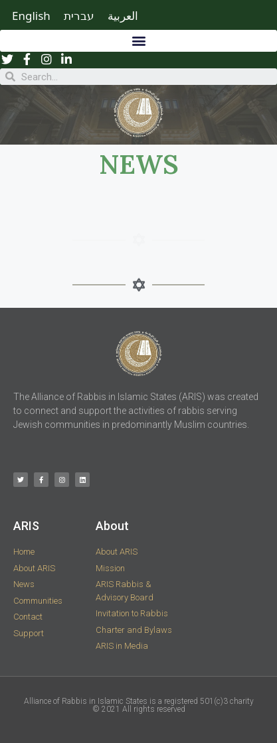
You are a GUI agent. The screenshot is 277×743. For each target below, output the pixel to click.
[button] (138, 41)
